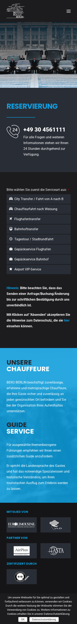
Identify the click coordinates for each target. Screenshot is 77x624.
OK (22, 619)
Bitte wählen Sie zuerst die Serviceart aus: (38, 190)
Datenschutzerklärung (44, 619)
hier (67, 320)
